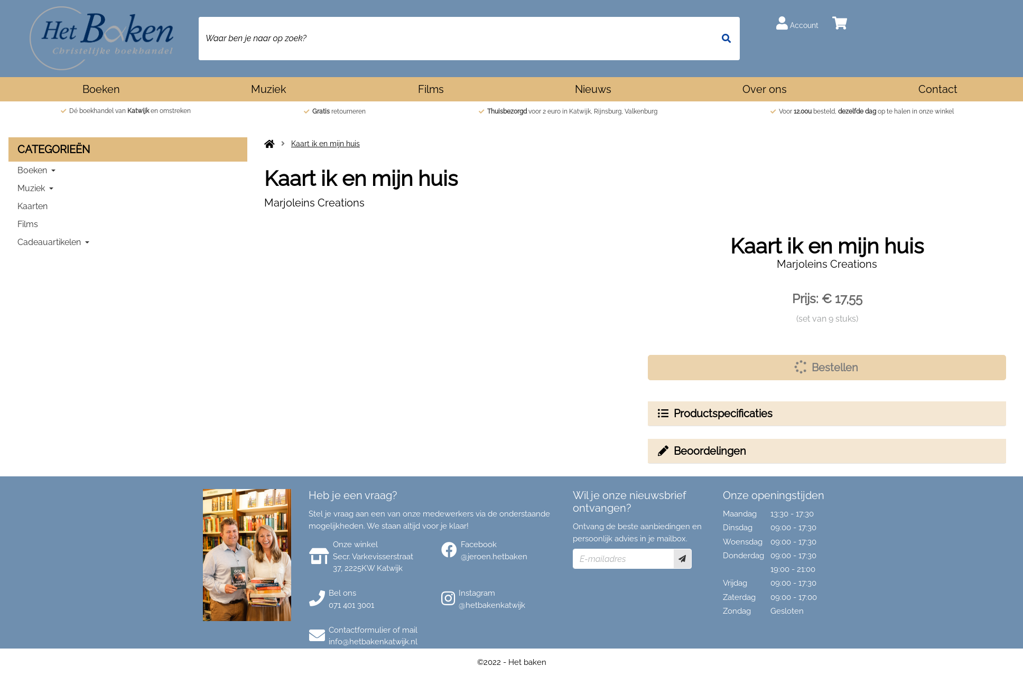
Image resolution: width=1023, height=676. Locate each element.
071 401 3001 (351, 605)
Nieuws (593, 89)
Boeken (101, 89)
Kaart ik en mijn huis (325, 143)
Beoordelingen (701, 451)
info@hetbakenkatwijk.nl (373, 641)
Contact (937, 89)
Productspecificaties (714, 413)
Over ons (764, 89)
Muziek (268, 89)
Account (797, 23)
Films (431, 89)
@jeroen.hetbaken (494, 556)
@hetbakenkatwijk (492, 605)
